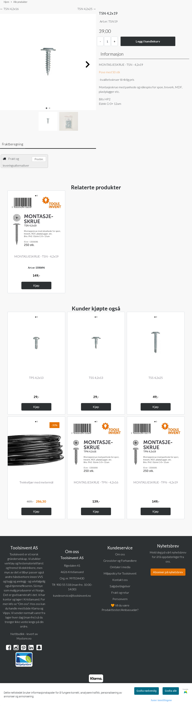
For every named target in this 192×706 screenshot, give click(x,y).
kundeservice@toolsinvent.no (72, 595)
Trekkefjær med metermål (36, 482)
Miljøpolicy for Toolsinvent (120, 573)
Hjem (6, 1)
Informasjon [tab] (112, 54)
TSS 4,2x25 (155, 377)
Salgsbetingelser (120, 586)
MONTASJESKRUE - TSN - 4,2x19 (36, 256)
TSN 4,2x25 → (86, 9)
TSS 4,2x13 (96, 377)
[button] (46, 108)
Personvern (120, 599)
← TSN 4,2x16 (9, 9)
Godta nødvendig (146, 690)
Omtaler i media (120, 567)
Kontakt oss (120, 579)
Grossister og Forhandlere (120, 560)
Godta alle (171, 690)
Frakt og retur (120, 592)
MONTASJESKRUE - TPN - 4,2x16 (96, 482)
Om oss (120, 554)
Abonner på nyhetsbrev (168, 572)
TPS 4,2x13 (36, 377)
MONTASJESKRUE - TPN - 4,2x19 (155, 482)
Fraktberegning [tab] (12, 144)
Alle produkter (19, 2)
